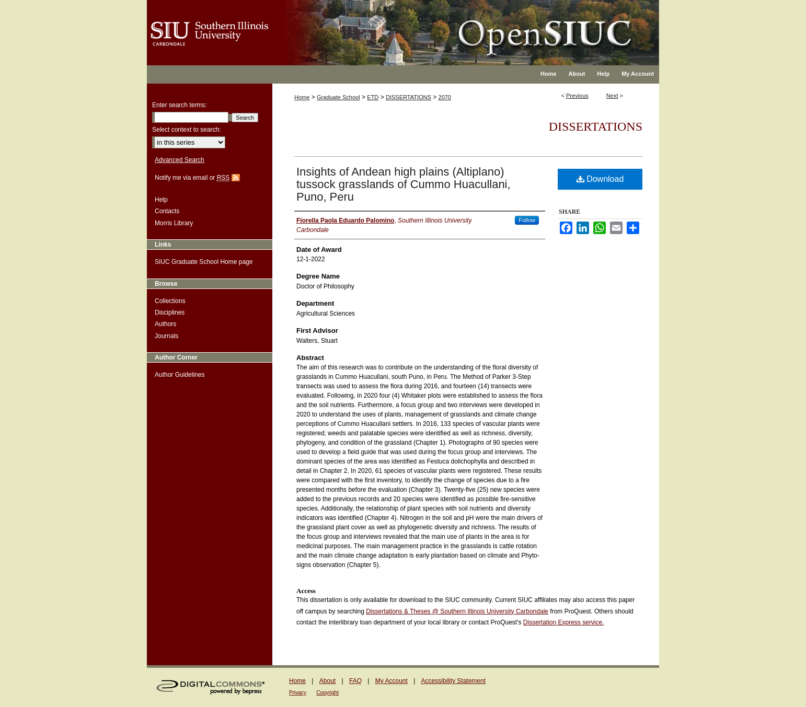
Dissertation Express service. (563, 622)
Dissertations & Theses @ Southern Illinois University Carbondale (457, 611)
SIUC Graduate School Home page (203, 261)
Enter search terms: (179, 105)
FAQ (355, 681)
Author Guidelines (179, 374)
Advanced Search (179, 160)
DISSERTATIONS (408, 97)
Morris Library (174, 223)
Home (301, 97)
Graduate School (338, 97)
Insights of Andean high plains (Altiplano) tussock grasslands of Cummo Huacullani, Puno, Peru (403, 184)
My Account (391, 681)
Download (600, 179)
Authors (165, 324)
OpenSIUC (436, 26)
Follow (527, 220)
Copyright (327, 693)
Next (612, 95)
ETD (372, 97)
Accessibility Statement (453, 681)
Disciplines (170, 312)
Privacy (297, 693)
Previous (577, 95)
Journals (166, 336)
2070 (445, 97)
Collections (170, 301)
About (327, 681)
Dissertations (595, 126)
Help (161, 199)
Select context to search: (186, 129)
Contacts (167, 211)
